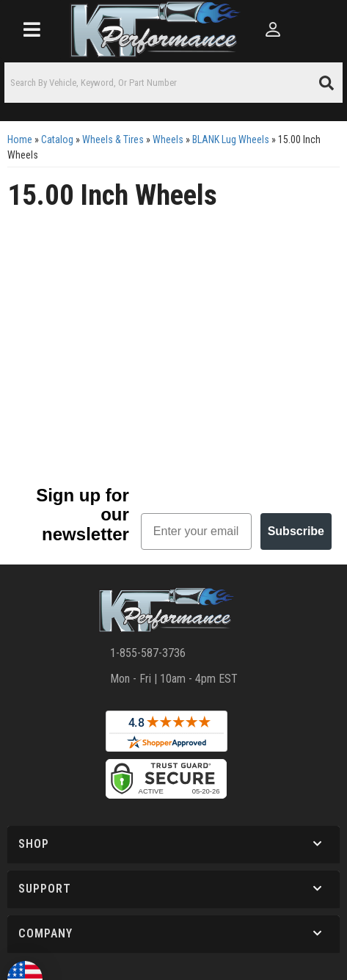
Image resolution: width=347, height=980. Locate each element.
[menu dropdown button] (31, 29)
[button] (173, 82)
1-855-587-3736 (148, 653)
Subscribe (296, 531)
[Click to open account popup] (273, 29)
